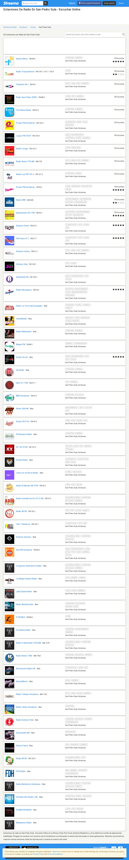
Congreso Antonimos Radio (29, 566)
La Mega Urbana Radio (26, 578)
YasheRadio (21, 319)
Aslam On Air (22, 357)
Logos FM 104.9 (23, 136)
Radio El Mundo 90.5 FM (27, 485)
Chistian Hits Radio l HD (27, 797)
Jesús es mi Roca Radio (27, 473)
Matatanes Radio (24, 822)
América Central (9, 27)
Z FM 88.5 (20, 617)
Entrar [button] (121, 3)
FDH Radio (21, 771)
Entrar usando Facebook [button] (89, 3)
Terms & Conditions (55, 854)
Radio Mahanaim (23, 331)
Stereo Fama (22, 745)
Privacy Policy (38, 854)
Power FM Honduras (25, 123)
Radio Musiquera (24, 290)
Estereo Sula (22, 264)
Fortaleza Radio (23, 630)
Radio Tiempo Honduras (27, 694)
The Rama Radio (23, 110)
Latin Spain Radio (24, 591)
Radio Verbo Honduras (26, 707)
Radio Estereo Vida (25, 720)
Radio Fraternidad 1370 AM (28, 643)
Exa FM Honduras (24, 550)
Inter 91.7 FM (22, 383)
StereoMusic (22, 681)
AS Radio (20, 370)
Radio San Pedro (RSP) (26, 97)
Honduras (23, 27)
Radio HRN (21, 200)
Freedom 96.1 (22, 84)
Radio (72, 3)
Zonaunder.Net (23, 733)
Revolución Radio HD (25, 668)
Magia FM (20, 344)
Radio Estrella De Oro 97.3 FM (29, 498)
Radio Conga (22, 148)
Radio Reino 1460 (24, 656)
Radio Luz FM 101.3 (25, 174)
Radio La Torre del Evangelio (29, 306)
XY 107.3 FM (21, 447)
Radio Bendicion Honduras (28, 784)
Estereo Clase (22, 225)
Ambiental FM (22, 277)
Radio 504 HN (22, 408)
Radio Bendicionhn (24, 604)
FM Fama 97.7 (22, 238)
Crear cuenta (109, 3)
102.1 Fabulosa (23, 524)
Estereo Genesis (23, 537)
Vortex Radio (22, 460)
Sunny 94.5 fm (22, 421)
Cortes (33, 27)
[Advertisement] (64, 54)
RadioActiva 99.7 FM (25, 213)
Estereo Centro (23, 251)
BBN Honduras (22, 396)
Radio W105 (21, 511)
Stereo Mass (22, 59)
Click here (56, 852)
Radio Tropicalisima (25, 71)
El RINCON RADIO (24, 810)
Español (104, 847)
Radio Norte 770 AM (25, 161)
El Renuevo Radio (24, 434)
